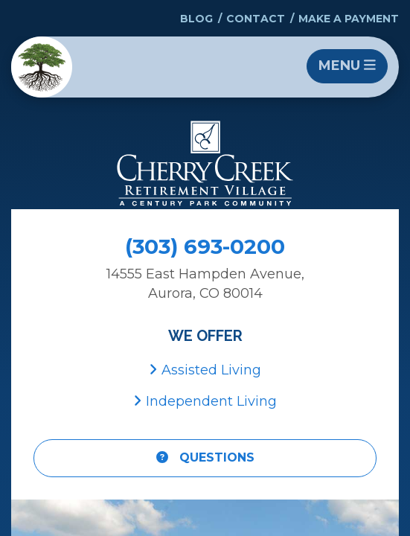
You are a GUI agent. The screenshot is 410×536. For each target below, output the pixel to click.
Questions (205, 457)
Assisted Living (204, 370)
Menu (347, 65)
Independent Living (204, 401)
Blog (196, 18)
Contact (255, 18)
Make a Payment (348, 18)
